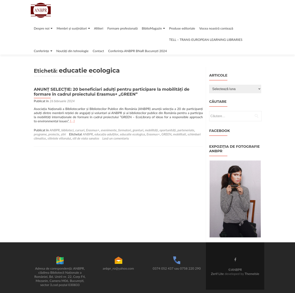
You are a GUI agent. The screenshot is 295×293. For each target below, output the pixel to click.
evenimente (109, 130)
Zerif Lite (218, 274)
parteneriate (185, 130)
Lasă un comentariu (115, 138)
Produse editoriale (182, 28)
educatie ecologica (132, 134)
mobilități (151, 130)
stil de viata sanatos (86, 138)
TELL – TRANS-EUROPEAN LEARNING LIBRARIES (205, 39)
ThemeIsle (252, 274)
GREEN (166, 134)
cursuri (79, 130)
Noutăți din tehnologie (72, 51)
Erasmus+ (92, 130)
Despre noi (41, 28)
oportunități (168, 130)
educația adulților (106, 134)
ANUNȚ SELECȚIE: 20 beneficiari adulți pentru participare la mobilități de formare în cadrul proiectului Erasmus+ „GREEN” (111, 92)
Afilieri (98, 28)
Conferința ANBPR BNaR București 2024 (137, 51)
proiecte (53, 134)
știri (63, 134)
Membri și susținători (72, 28)
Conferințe (41, 51)
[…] (72, 121)
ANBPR (55, 130)
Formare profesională (122, 28)
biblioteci (67, 130)
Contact (98, 51)
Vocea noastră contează (216, 28)
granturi (138, 130)
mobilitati (179, 134)
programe (40, 134)
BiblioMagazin (152, 28)
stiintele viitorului (59, 138)
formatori (124, 130)
